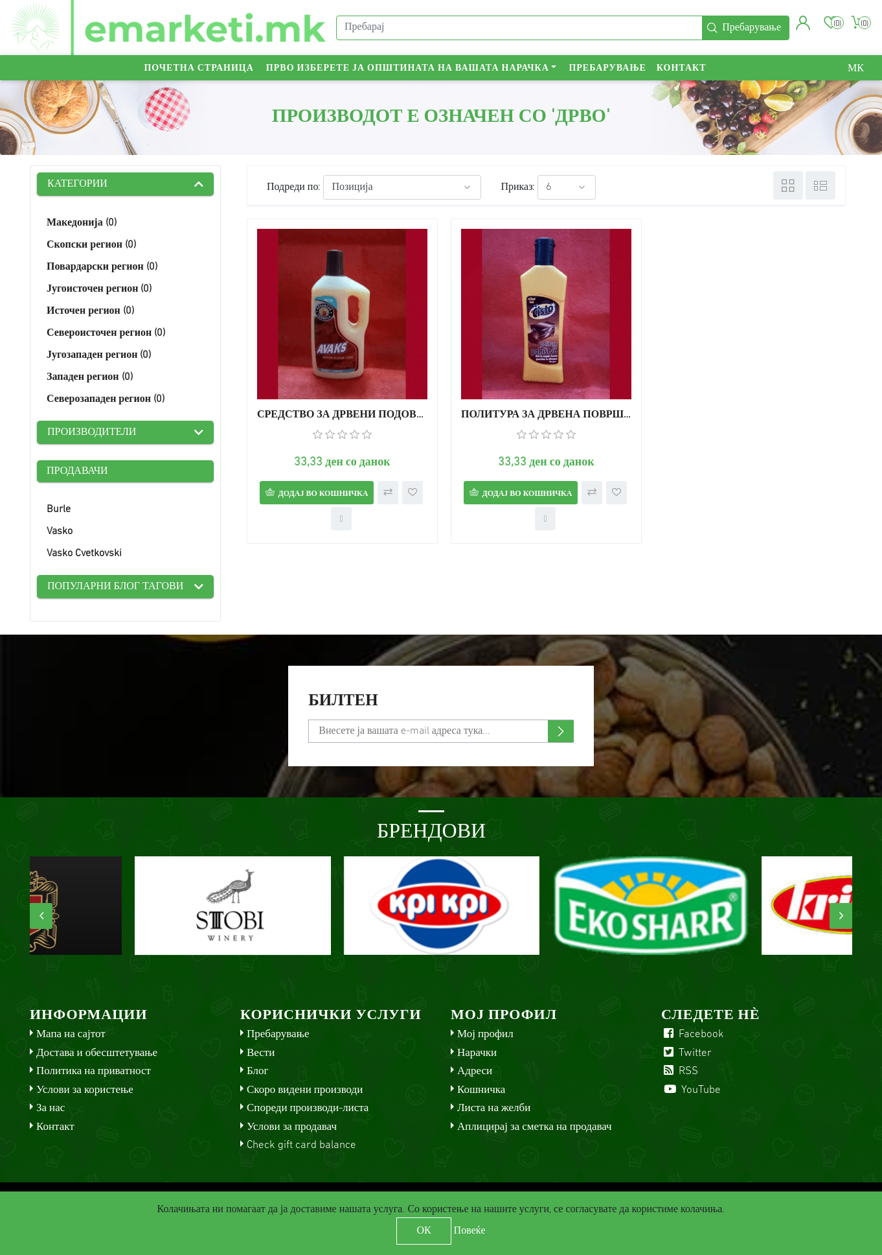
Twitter (686, 1053)
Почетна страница (198, 68)
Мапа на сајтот (71, 1034)
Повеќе (470, 1231)
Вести (261, 1053)
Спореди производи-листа (307, 1108)
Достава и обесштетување (96, 1053)
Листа (820, 185)
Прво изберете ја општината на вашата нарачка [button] (407, 68)
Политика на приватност (93, 1071)
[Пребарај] (519, 28)
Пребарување (607, 68)
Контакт (682, 68)
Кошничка (481, 1090)
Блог (258, 1071)
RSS (679, 1071)
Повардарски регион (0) (102, 267)
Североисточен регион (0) (106, 333)
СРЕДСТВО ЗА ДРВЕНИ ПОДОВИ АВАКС (342, 415)
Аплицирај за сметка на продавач (534, 1126)
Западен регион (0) (90, 377)
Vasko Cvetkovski (84, 553)
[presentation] (41, 916)
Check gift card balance (301, 1145)
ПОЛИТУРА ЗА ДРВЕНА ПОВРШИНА (546, 415)
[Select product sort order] (402, 187)
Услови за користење (84, 1090)
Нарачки (477, 1053)
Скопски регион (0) (91, 245)
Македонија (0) (82, 223)
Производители (91, 432)
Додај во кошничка (323, 494)
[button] (803, 22)
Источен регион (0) (90, 311)
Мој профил (485, 1034)
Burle (59, 509)
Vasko (60, 531)
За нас (50, 1108)
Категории (77, 184)
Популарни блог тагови (115, 586)
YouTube (691, 1090)
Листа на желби (493, 1108)
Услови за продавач (292, 1126)
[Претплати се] (441, 731)
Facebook (692, 1034)
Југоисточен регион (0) (99, 289)
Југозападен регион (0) (99, 355)
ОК (423, 1231)
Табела (788, 185)
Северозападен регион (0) (105, 399)
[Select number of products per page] (566, 187)
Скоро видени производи (305, 1090)
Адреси (474, 1071)
